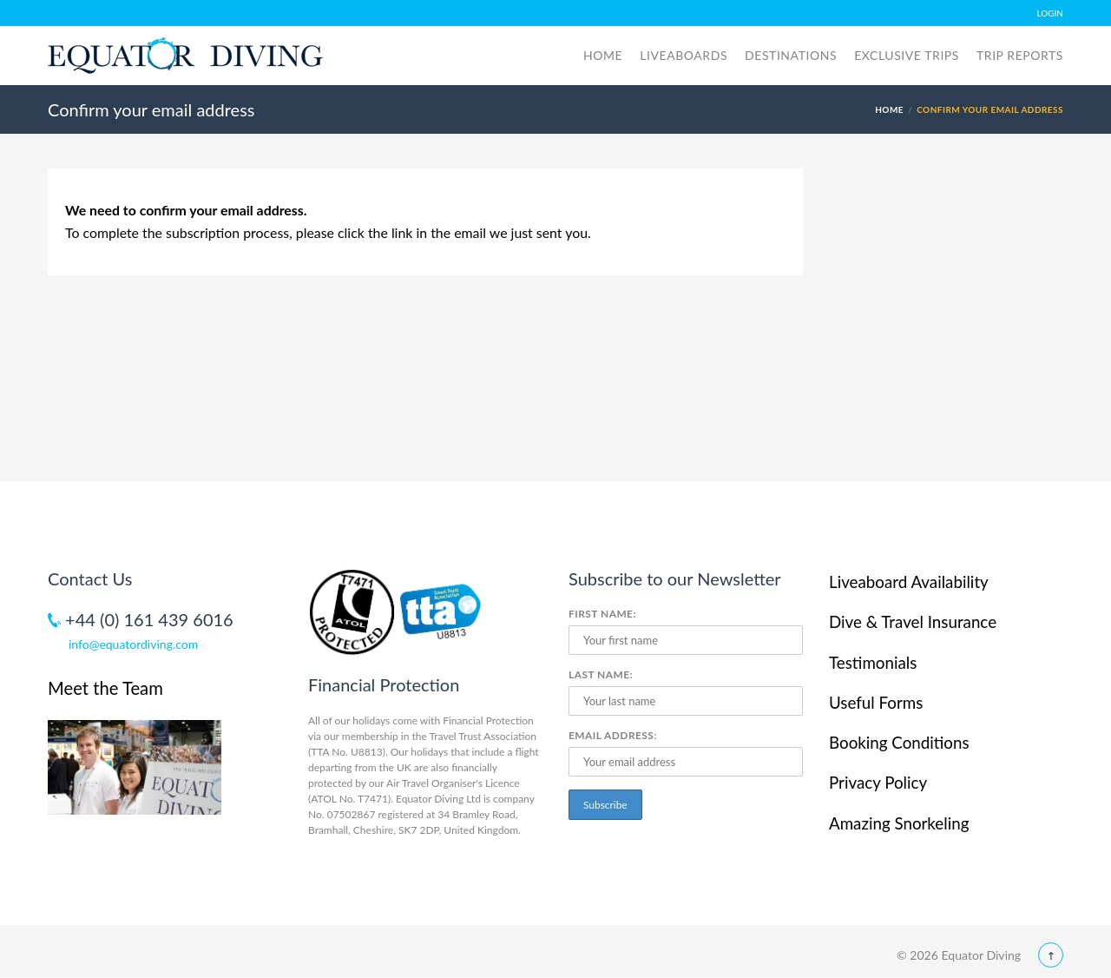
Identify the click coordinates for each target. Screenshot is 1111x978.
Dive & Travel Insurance (912, 621)
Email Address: (613, 735)
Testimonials (873, 662)
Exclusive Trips (906, 55)
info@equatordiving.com (133, 644)
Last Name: (601, 674)
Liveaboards (683, 55)
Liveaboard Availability (909, 581)
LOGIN (1050, 13)
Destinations (791, 55)
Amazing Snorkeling (899, 823)
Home (602, 55)
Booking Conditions (899, 742)
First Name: (602, 613)
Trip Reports (1019, 55)
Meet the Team (105, 687)
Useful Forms (876, 702)
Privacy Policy (878, 782)
